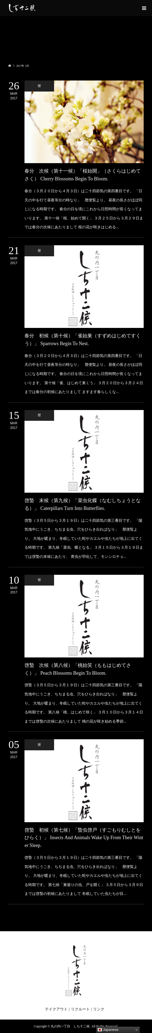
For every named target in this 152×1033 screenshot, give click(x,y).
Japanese (108, 1030)
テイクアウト (56, 1009)
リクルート (80, 1009)
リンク (98, 1009)
